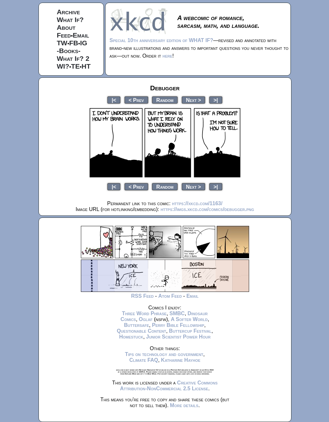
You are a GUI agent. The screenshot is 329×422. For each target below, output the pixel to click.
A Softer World (189, 319)
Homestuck (131, 336)
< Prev (136, 100)
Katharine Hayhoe (181, 360)
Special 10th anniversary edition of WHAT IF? (161, 40)
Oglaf (145, 319)
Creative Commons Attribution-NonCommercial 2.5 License (169, 385)
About (66, 27)
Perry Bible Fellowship (178, 325)
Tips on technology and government (164, 354)
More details (184, 405)
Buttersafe (136, 325)
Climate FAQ (143, 360)
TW (62, 43)
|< (114, 100)
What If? (70, 19)
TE (75, 66)
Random (164, 100)
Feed (64, 35)
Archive (68, 12)
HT (86, 66)
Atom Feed (170, 296)
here (167, 56)
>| (216, 100)
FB (73, 43)
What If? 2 (73, 58)
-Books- (69, 50)
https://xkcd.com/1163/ (197, 203)
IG (83, 43)
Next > (193, 100)
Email (81, 35)
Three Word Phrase (144, 313)
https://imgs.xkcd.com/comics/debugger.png (207, 209)
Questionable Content (141, 331)
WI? (63, 66)
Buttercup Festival (190, 331)
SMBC (177, 313)
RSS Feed (142, 296)
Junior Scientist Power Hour (178, 336)
